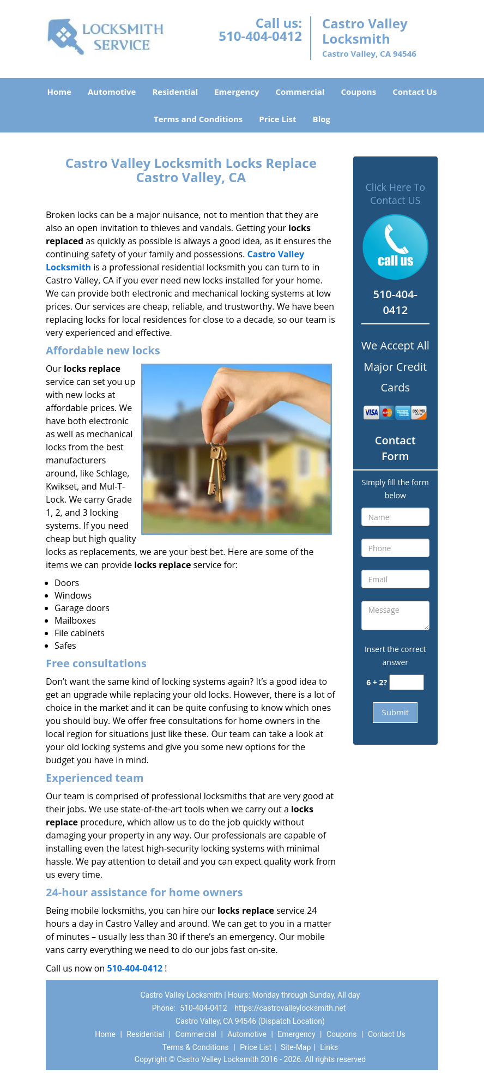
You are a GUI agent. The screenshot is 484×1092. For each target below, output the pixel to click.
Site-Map (296, 1047)
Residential (175, 91)
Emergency (236, 91)
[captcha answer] (406, 682)
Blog (321, 118)
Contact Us (414, 91)
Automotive (112, 91)
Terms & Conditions (195, 1047)
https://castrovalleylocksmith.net (290, 1008)
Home (59, 91)
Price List (277, 118)
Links (329, 1047)
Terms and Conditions (198, 118)
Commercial (299, 91)
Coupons (358, 91)
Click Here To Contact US (395, 193)
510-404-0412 (260, 36)
